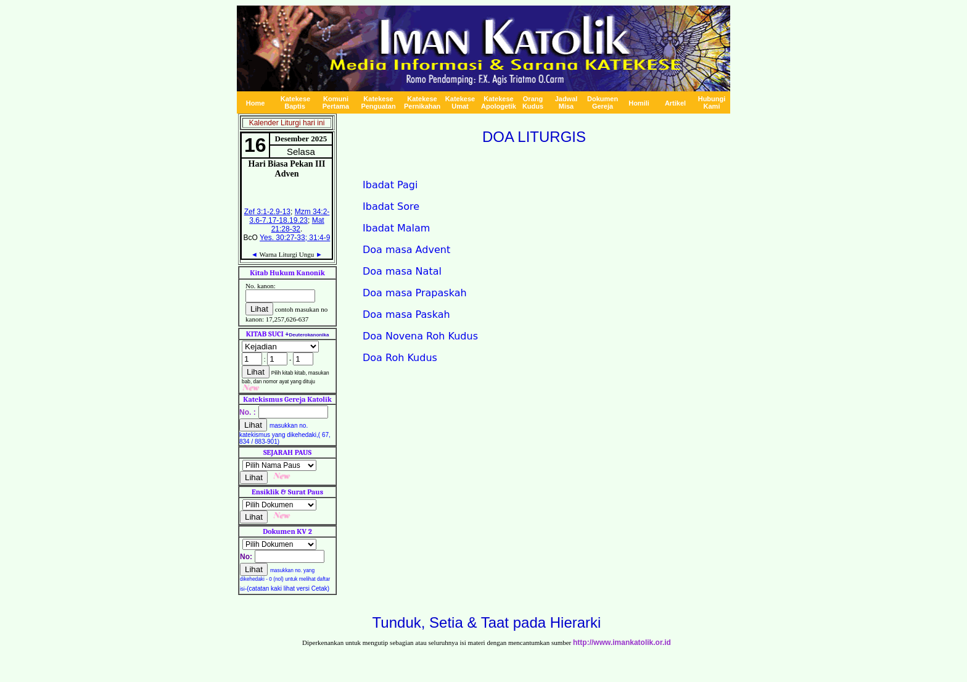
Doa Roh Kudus (400, 358)
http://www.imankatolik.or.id (622, 642)
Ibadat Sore (391, 206)
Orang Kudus (532, 102)
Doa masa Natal (402, 271)
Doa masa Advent (406, 250)
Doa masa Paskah (406, 314)
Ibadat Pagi (390, 185)
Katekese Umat (460, 102)
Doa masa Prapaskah (415, 293)
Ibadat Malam (396, 228)
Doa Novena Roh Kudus (420, 336)
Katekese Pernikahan (422, 102)
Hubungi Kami (712, 102)
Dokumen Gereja (602, 102)
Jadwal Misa (566, 102)
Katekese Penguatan (378, 102)
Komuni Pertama (336, 102)
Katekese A (498, 102)
